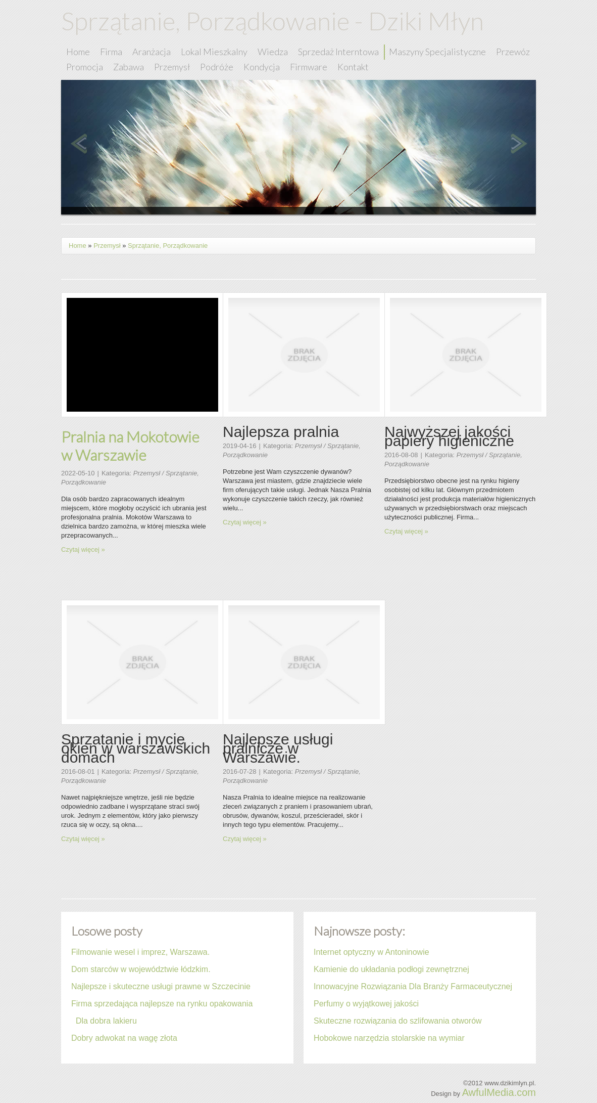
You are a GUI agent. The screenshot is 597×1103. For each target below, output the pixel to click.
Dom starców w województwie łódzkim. (141, 969)
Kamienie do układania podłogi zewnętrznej (391, 969)
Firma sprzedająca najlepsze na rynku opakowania (162, 1003)
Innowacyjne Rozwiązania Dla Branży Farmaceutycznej (413, 986)
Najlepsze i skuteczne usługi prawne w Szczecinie (161, 986)
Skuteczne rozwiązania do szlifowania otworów (398, 1021)
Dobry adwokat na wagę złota (124, 1038)
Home (77, 245)
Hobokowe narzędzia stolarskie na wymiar (389, 1038)
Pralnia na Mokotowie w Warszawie (130, 445)
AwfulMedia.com (499, 1092)
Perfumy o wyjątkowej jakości (366, 1003)
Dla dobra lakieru (104, 1021)
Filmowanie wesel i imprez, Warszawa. (140, 952)
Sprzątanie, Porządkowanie (168, 245)
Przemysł (106, 245)
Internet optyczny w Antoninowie (371, 952)
